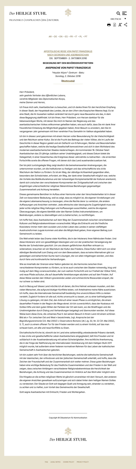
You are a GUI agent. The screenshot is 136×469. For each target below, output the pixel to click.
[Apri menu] (124, 13)
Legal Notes (55, 462)
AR (50, 36)
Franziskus (16, 20)
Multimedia (68, 81)
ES (66, 36)
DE (55, 36)
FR (71, 36)
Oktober (53, 20)
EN (61, 36)
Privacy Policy (83, 462)
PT (86, 36)
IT (76, 36)
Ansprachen (33, 20)
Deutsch (116, 20)
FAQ (46, 462)
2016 (44, 20)
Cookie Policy (68, 462)
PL (81, 36)
